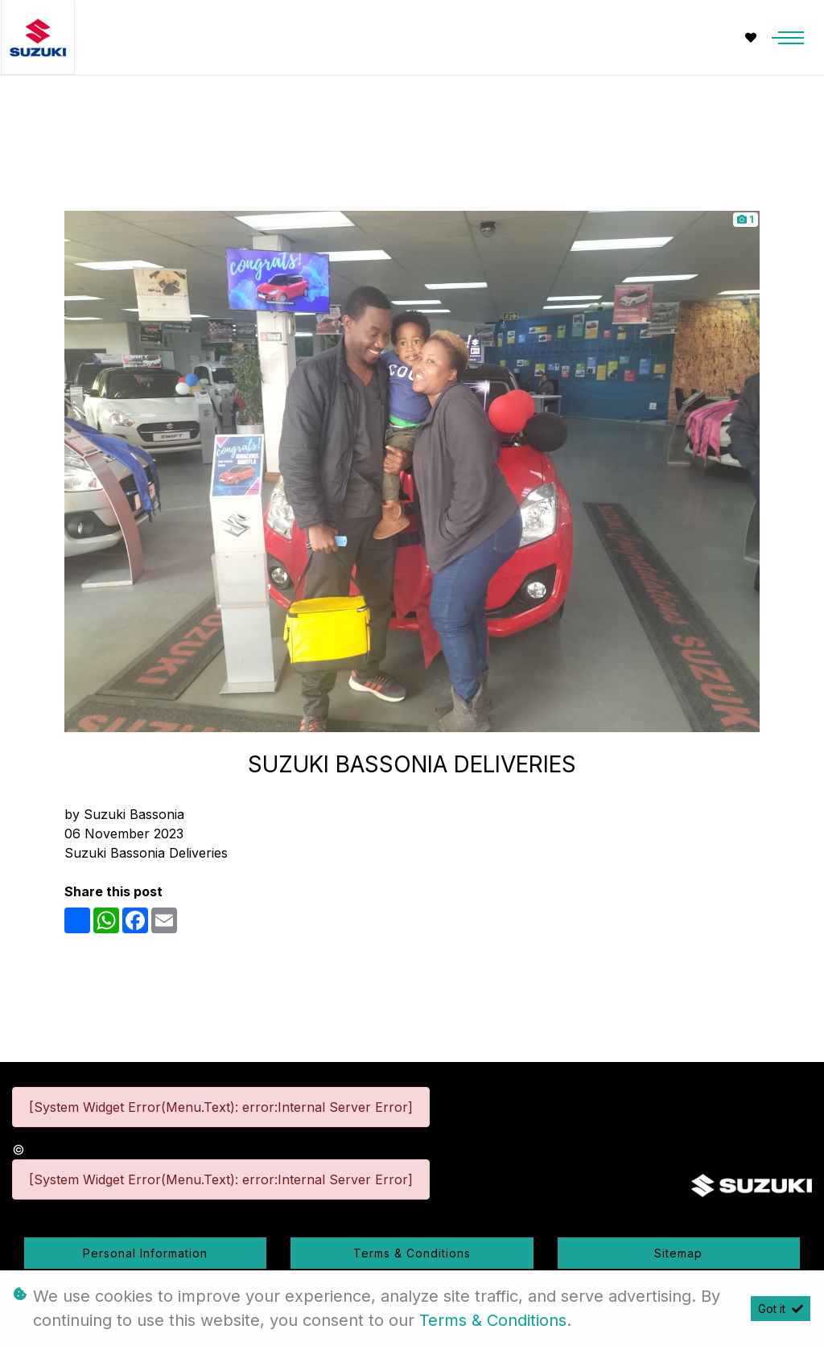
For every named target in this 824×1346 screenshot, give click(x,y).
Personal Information (145, 1253)
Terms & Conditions (412, 1253)
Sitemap (678, 1253)
